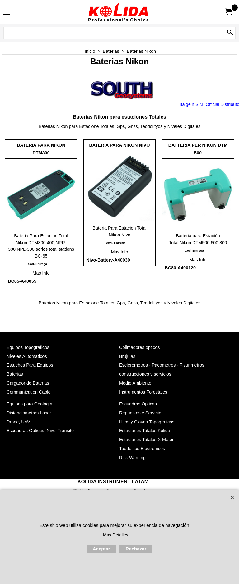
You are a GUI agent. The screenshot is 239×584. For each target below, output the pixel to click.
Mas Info (40, 273)
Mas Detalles (115, 534)
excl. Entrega (37, 264)
